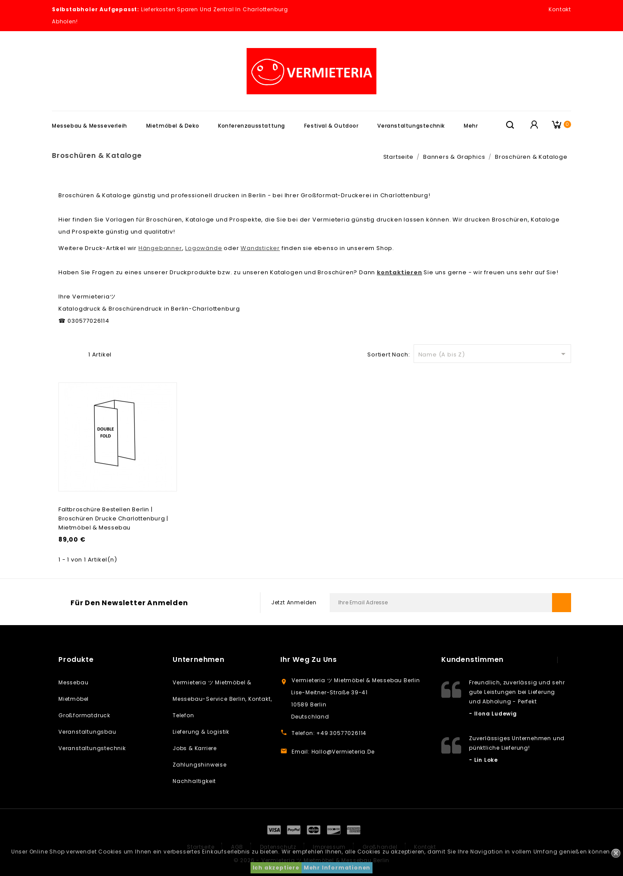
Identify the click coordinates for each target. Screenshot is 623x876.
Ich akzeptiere (276, 867)
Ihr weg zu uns (308, 659)
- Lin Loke (483, 760)
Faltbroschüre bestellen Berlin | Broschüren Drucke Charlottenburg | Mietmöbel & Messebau (113, 518)
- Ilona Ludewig (493, 713)
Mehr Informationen (337, 867)
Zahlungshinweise (200, 764)
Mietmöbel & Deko (172, 125)
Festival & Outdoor (331, 125)
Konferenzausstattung (251, 125)
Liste (77, 353)
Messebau (73, 682)
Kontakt (560, 9)
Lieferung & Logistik (201, 731)
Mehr (471, 125)
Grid (63, 353)
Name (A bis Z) (493, 354)
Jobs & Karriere (195, 748)
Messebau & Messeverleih (89, 125)
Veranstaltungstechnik (411, 125)
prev (549, 659)
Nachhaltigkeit (194, 781)
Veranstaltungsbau (87, 731)
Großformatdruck (84, 715)
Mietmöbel (73, 699)
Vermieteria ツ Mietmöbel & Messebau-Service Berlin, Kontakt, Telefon (222, 699)
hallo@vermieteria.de (343, 751)
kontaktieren (399, 272)
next (566, 659)
